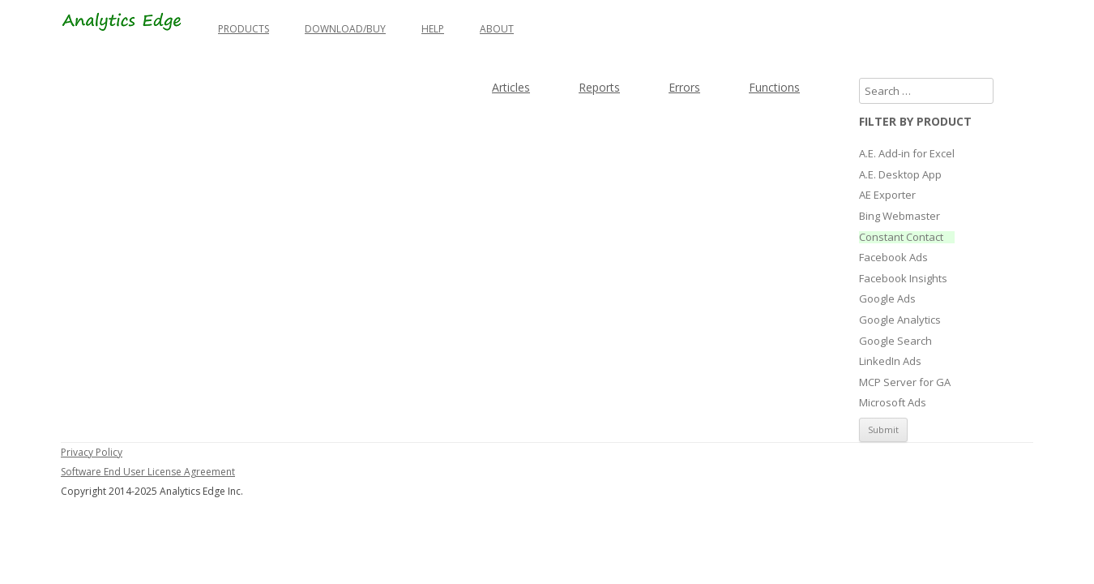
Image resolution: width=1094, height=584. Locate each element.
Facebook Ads (893, 257)
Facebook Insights (903, 279)
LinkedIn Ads (890, 361)
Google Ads (887, 299)
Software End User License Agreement (148, 472)
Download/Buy (345, 29)
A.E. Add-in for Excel (907, 154)
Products (243, 29)
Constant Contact (901, 237)
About (497, 29)
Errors (684, 87)
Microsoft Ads (892, 403)
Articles (511, 87)
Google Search (895, 341)
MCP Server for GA (905, 382)
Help (432, 29)
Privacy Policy (91, 452)
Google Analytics (900, 320)
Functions (774, 87)
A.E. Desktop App (900, 175)
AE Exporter (887, 195)
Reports (599, 87)
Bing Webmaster (899, 216)
